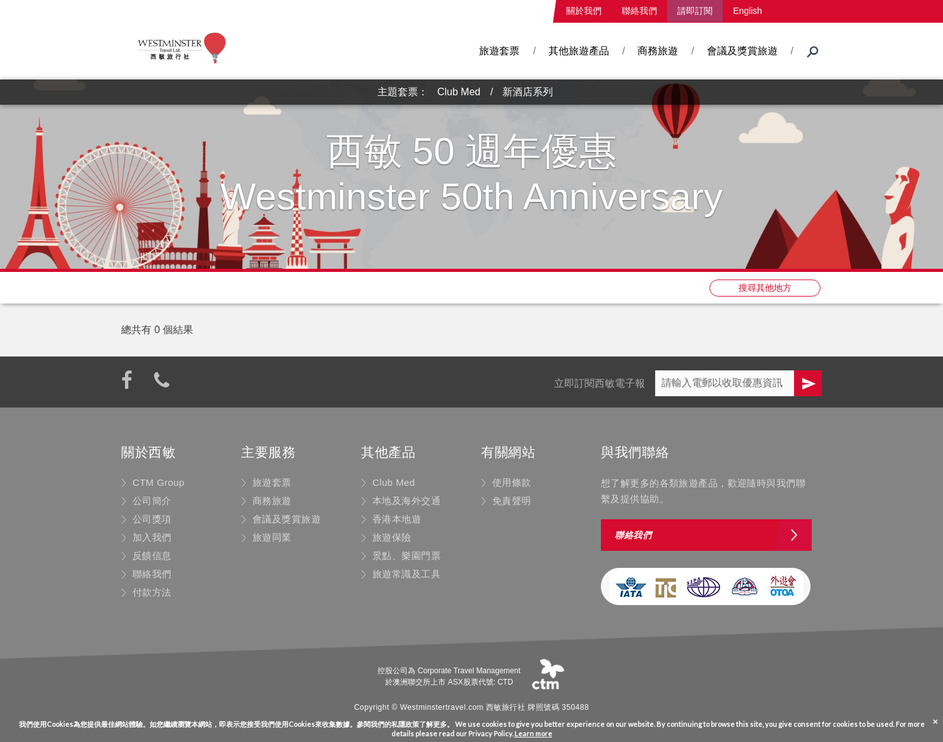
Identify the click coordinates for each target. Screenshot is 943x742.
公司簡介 (152, 500)
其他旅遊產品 (579, 50)
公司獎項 (152, 519)
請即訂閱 (695, 11)
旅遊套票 (499, 50)
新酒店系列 (527, 91)
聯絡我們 (639, 11)
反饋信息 (152, 555)
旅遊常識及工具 (406, 573)
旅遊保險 (392, 537)
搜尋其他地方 (765, 288)
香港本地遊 (396, 519)
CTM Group (158, 482)
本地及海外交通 (406, 500)
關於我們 (584, 11)
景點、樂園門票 (406, 555)
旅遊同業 (272, 537)
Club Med (458, 91)
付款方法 (152, 592)
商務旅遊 (658, 50)
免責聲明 (511, 500)
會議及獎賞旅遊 (742, 50)
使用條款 (511, 482)
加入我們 (152, 537)
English (747, 11)
